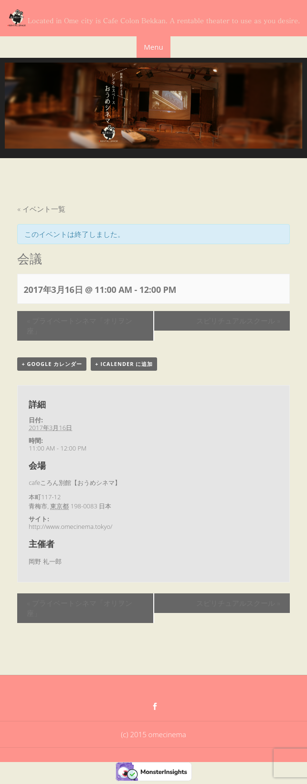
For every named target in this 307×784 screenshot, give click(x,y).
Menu (153, 47)
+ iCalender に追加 (124, 363)
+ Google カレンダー (51, 363)
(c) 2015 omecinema (153, 734)
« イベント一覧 (41, 209)
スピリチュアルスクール (238, 320)
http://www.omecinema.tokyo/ (70, 526)
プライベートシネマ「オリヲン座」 (79, 325)
